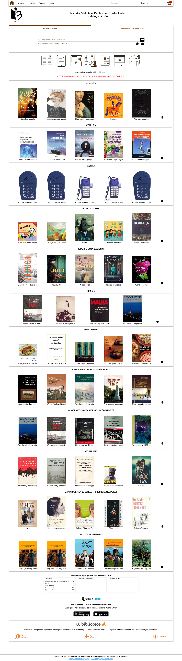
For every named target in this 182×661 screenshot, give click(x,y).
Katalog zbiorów (50, 28)
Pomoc (42, 3)
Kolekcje (64, 43)
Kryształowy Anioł (50, 590)
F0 (150, 3)
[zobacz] (103, 72)
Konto (51, 3)
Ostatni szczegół (49, 588)
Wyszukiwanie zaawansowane (49, 43)
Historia (32, 3)
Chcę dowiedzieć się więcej (79, 659)
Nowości (21, 3)
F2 (161, 3)
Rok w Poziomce (49, 585)
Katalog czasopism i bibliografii (132, 28)
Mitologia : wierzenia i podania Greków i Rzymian (59, 581)
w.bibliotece (79, 630)
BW (126, 3)
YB (131, 3)
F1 (155, 3)
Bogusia (47, 583)
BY (136, 3)
